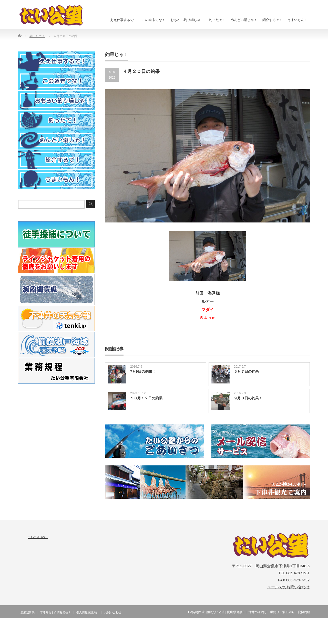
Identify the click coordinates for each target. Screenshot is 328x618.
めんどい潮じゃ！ (244, 20)
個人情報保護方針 (87, 612)
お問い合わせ (112, 612)
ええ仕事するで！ (123, 20)
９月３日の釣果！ (248, 398)
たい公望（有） (38, 537)
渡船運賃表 (27, 612)
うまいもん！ (298, 20)
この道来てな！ (153, 20)
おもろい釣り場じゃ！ (187, 20)
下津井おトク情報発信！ (55, 612)
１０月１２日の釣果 (146, 398)
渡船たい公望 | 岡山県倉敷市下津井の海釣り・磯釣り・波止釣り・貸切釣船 (258, 612)
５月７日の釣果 (246, 371)
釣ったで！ (217, 20)
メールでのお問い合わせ (288, 587)
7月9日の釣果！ (143, 371)
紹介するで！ (272, 20)
